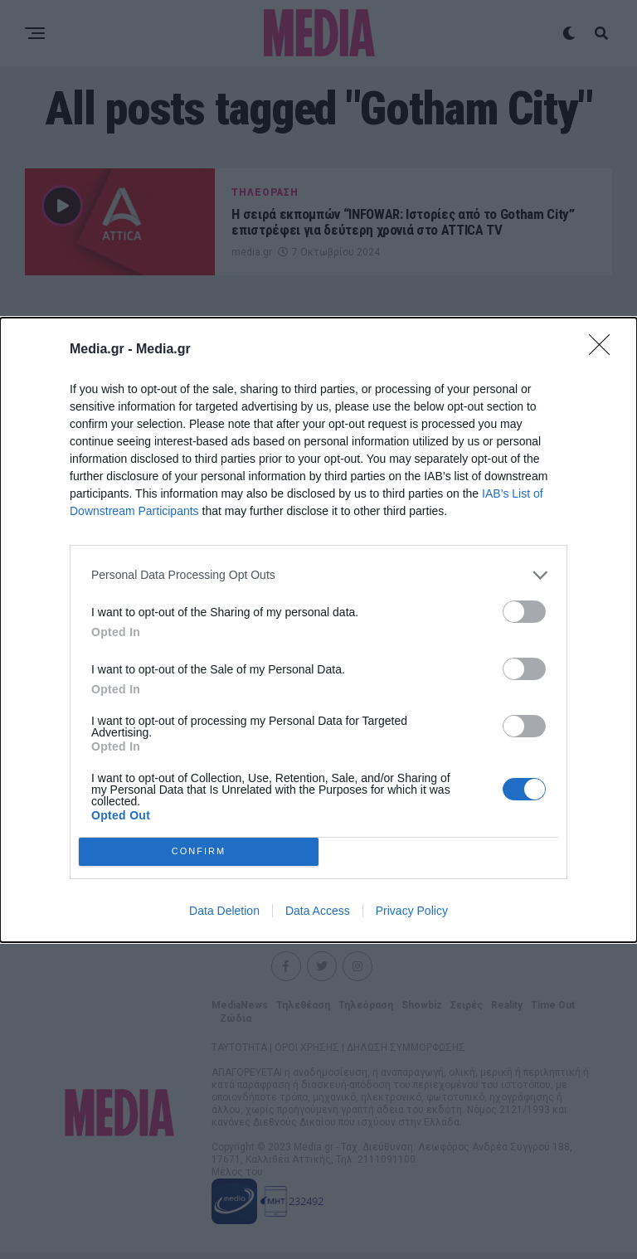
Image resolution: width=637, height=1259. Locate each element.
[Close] (604, 350)
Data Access (317, 910)
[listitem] (318, 575)
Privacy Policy (412, 910)
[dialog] (318, 630)
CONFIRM (199, 850)
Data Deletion (224, 910)
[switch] (524, 611)
